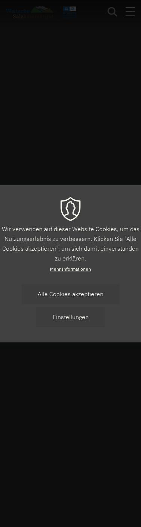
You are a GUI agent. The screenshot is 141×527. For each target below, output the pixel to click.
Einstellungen (71, 317)
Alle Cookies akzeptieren (70, 294)
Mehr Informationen (70, 269)
